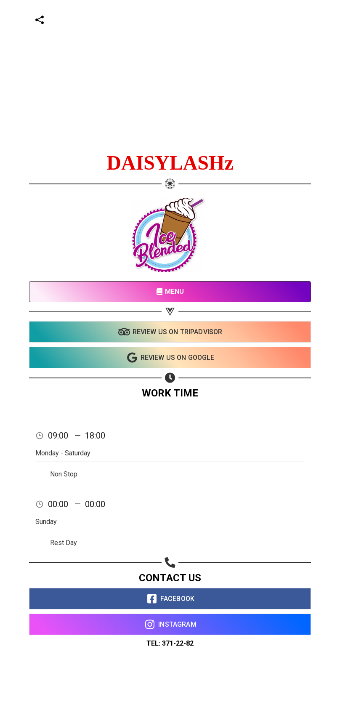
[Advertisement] (166, 59)
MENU (170, 291)
